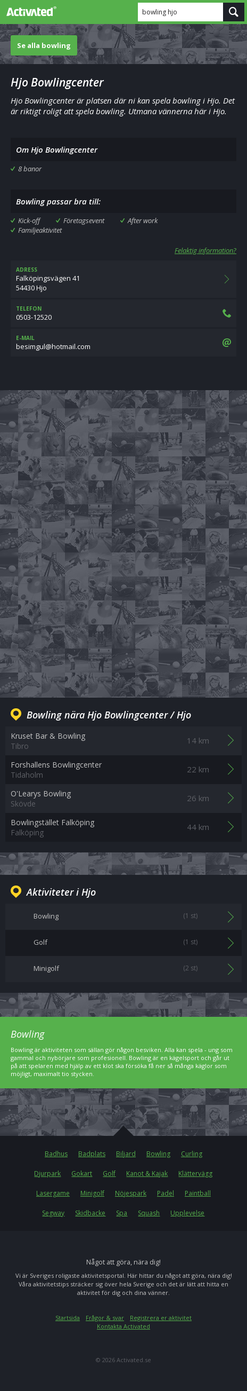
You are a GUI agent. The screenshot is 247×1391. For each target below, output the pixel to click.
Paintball (198, 1193)
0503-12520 (123, 313)
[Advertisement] (123, 535)
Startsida (67, 1318)
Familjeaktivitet (40, 230)
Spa (121, 1213)
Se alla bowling (44, 45)
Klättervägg (195, 1173)
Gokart (81, 1173)
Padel (165, 1193)
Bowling (158, 1153)
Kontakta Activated (123, 1326)
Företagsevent (83, 220)
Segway (53, 1213)
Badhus (56, 1153)
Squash (149, 1213)
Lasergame (53, 1193)
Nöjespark (130, 1193)
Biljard (126, 1153)
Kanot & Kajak (147, 1173)
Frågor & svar (105, 1318)
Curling (191, 1153)
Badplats (91, 1153)
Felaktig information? (205, 250)
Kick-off (29, 220)
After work (143, 220)
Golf (109, 1173)
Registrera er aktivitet (161, 1318)
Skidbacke (90, 1213)
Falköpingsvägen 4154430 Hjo (123, 279)
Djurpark (47, 1173)
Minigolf (92, 1193)
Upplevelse (187, 1213)
